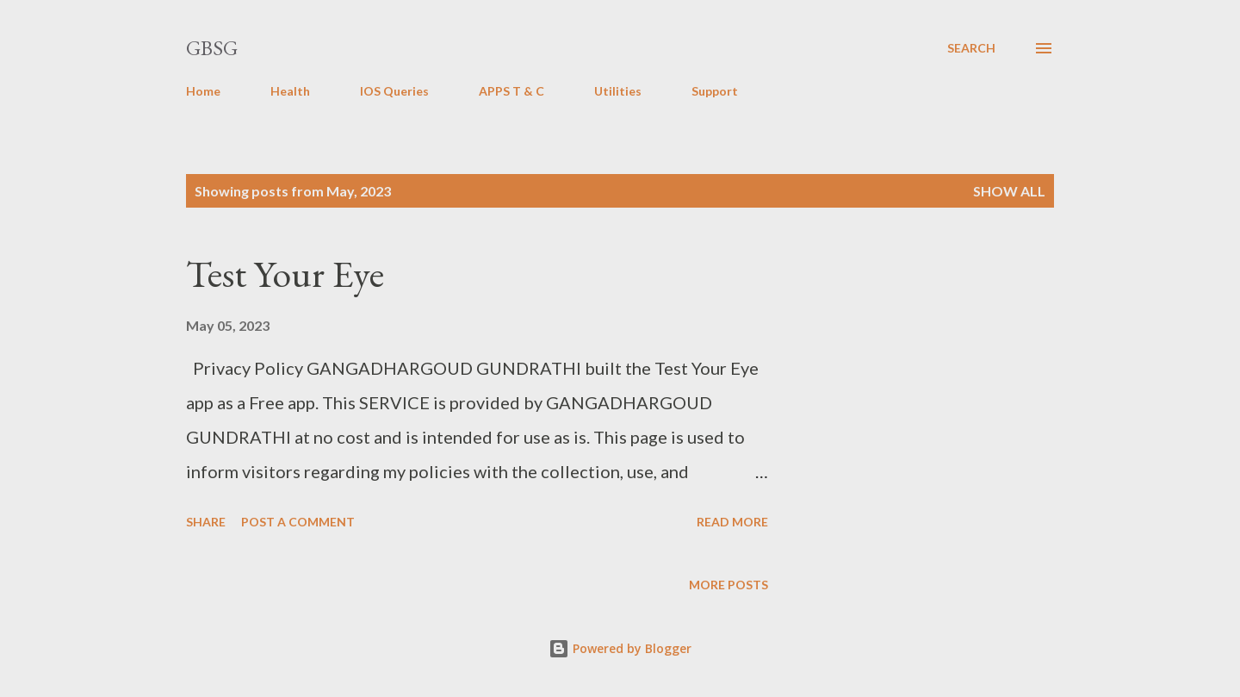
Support (714, 91)
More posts (728, 584)
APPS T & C (511, 91)
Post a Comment (298, 521)
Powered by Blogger (620, 648)
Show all (1009, 191)
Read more (732, 521)
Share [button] (206, 521)
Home (203, 91)
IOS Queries (394, 91)
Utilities (618, 91)
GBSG (212, 47)
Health (290, 91)
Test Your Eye (285, 273)
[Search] (971, 48)
